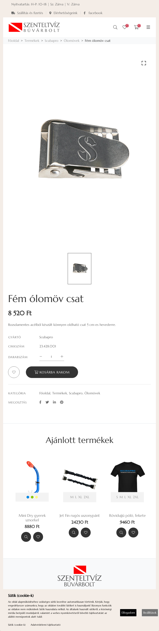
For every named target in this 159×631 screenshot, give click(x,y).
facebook (93, 13)
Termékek (31, 40)
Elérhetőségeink (63, 13)
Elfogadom (128, 612)
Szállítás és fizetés (27, 13)
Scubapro (51, 40)
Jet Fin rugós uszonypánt (80, 515)
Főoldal (13, 40)
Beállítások (150, 612)
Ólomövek (72, 40)
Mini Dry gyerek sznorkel (32, 517)
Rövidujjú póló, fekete (127, 515)
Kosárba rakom (52, 372)
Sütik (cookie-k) (17, 624)
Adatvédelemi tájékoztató (45, 624)
